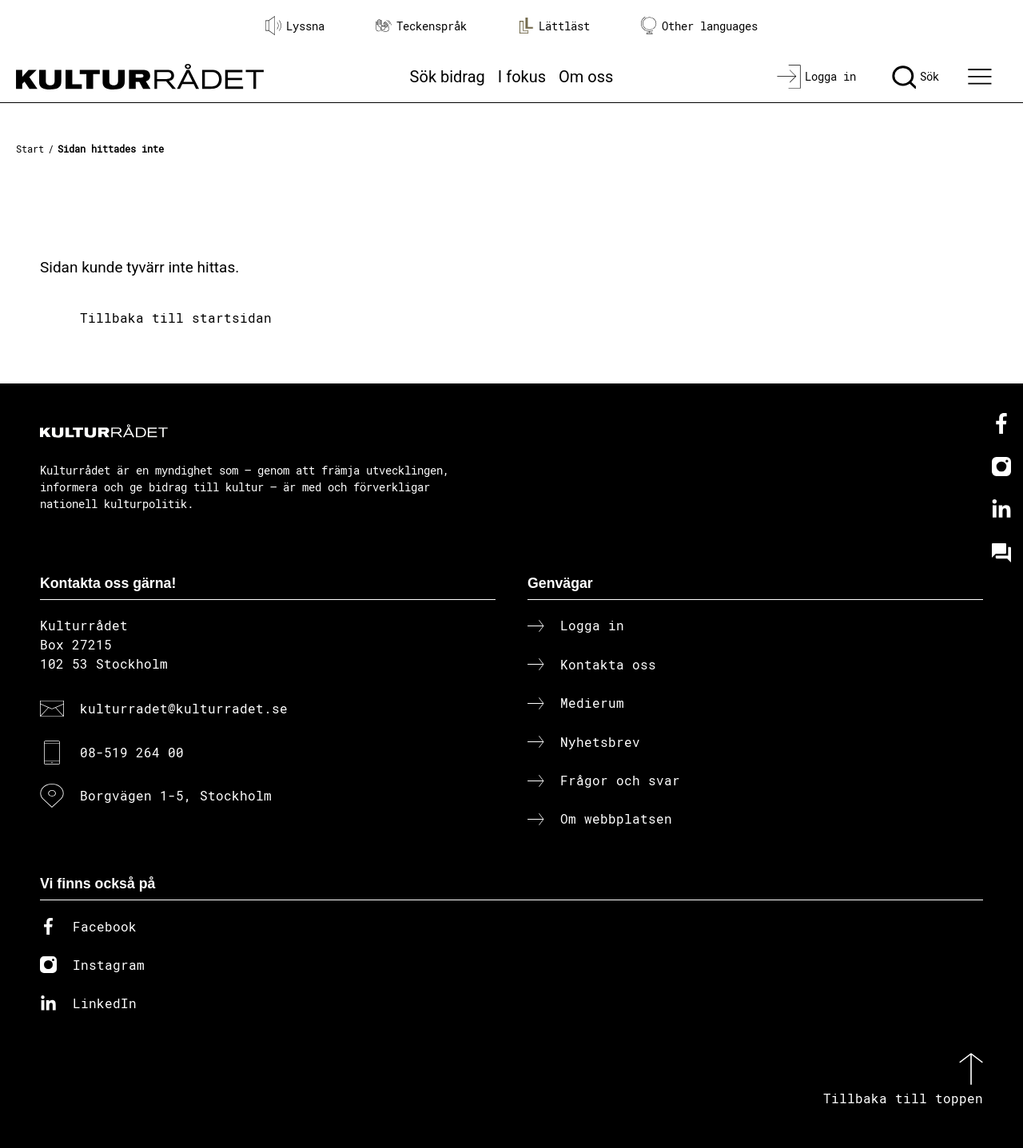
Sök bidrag (447, 76)
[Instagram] (1001, 466)
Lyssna (294, 25)
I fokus (522, 76)
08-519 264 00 (132, 752)
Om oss (586, 76)
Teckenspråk (421, 26)
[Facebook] (1001, 423)
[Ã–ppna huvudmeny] (982, 77)
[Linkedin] (1001, 509)
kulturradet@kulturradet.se (184, 708)
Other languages (699, 26)
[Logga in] (816, 76)
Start (30, 148)
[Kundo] (1001, 552)
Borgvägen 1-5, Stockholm (176, 795)
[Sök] (915, 76)
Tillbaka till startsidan (176, 317)
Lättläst (554, 26)
